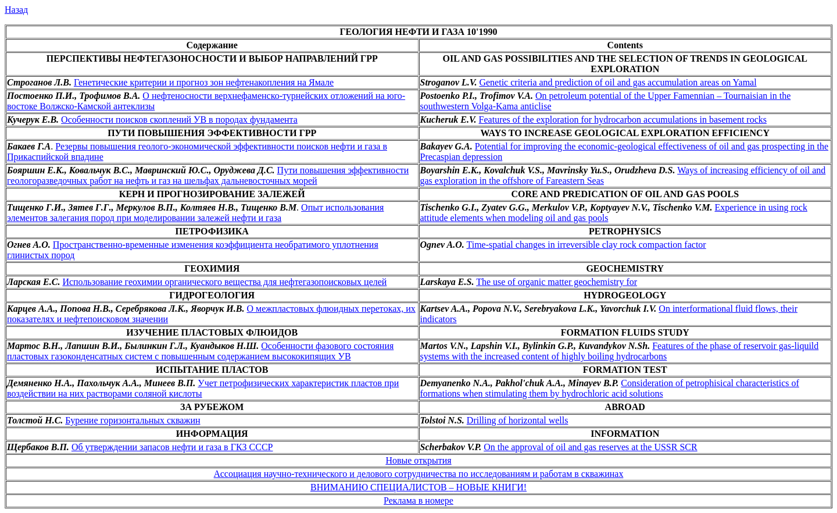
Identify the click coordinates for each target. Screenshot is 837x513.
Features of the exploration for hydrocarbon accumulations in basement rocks (623, 119)
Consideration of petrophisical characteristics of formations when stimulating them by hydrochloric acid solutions (609, 388)
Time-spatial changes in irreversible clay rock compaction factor (586, 245)
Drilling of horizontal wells (517, 420)
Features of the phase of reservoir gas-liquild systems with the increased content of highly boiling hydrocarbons (619, 351)
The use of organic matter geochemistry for (556, 282)
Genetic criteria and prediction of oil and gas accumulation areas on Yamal (617, 82)
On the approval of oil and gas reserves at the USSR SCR (591, 447)
